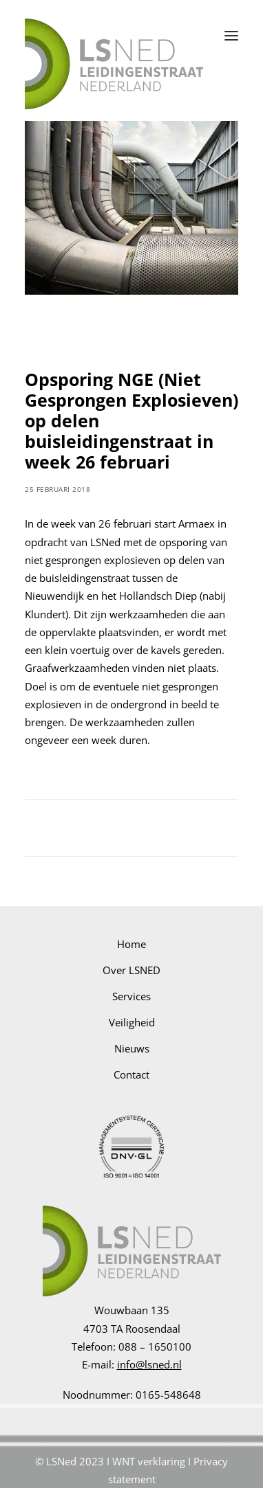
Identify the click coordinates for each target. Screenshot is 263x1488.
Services (131, 996)
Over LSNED (131, 970)
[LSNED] (114, 36)
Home (131, 944)
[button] (231, 35)
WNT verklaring (148, 1461)
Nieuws (131, 1048)
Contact (131, 1074)
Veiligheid (132, 1022)
